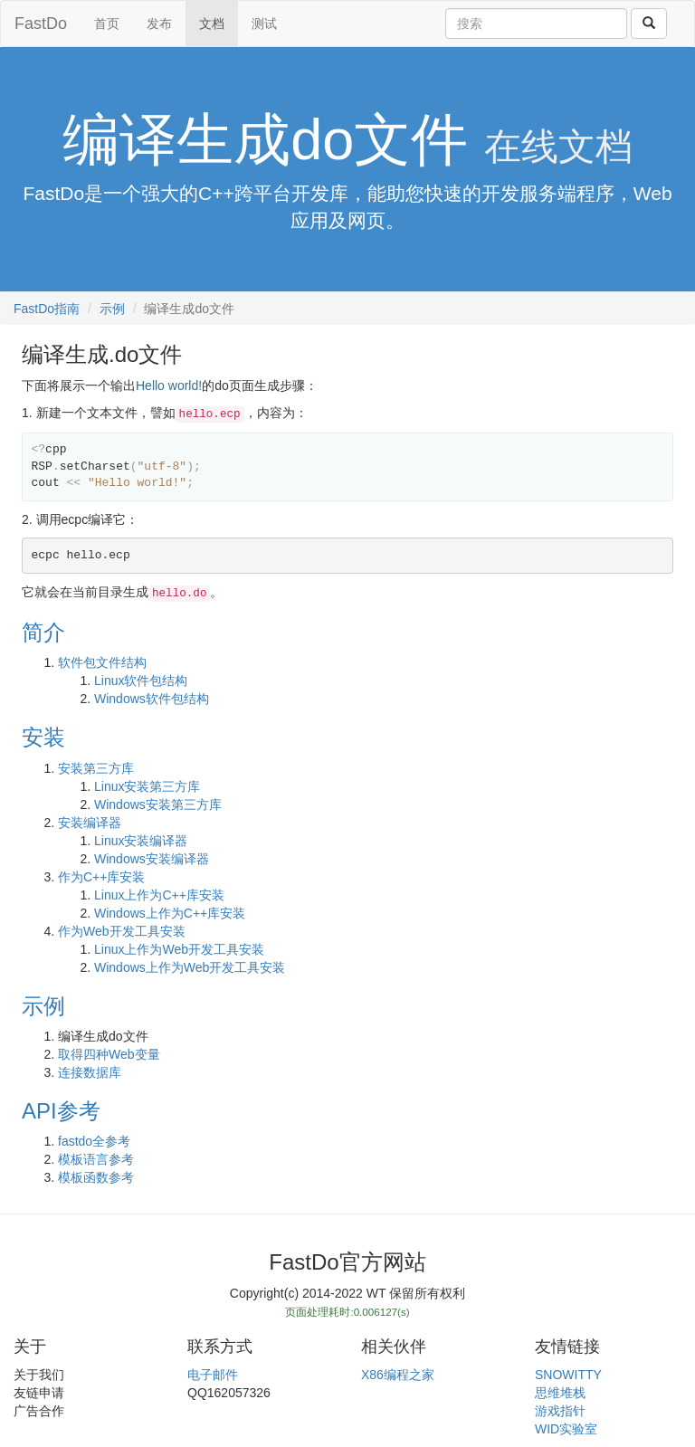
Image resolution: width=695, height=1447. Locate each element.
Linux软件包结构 (140, 680)
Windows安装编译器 (151, 859)
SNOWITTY (568, 1374)
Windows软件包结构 (151, 698)
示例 (112, 308)
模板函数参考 (96, 1177)
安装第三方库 (96, 768)
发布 (159, 23)
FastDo (40, 23)
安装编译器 (89, 822)
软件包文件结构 (102, 662)
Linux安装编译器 (140, 840)
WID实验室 (566, 1429)
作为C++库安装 (101, 877)
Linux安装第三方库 (147, 786)
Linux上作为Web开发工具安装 (179, 949)
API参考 (61, 1111)
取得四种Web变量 (109, 1054)
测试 (264, 23)
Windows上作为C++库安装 (169, 913)
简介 (43, 632)
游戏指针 (560, 1411)
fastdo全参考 (94, 1141)
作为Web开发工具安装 (122, 931)
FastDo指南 (47, 308)
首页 (106, 23)
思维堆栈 (560, 1392)
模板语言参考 (96, 1159)
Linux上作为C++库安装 (159, 895)
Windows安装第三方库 (158, 804)
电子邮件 (212, 1374)
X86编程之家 (397, 1374)
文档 (211, 23)
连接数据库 (89, 1072)
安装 (43, 737)
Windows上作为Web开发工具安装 (189, 967)
